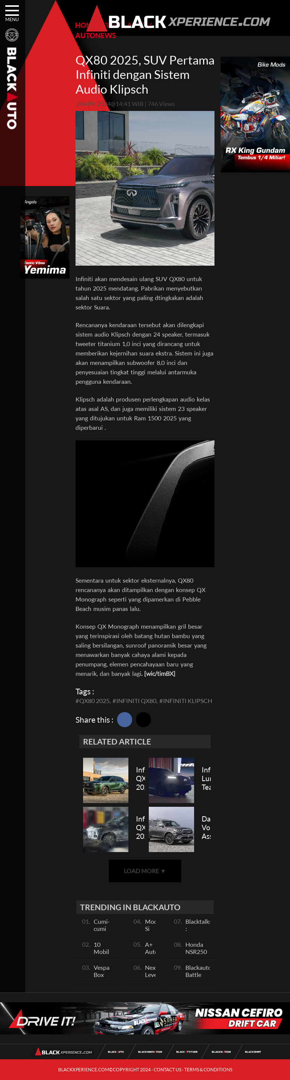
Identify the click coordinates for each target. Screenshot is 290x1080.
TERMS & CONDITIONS (208, 1069)
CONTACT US (167, 1069)
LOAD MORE (145, 870)
